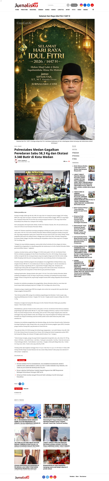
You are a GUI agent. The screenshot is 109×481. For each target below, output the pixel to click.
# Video (74, 159)
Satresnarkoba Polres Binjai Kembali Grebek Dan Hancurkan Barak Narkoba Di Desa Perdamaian (81, 240)
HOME (17, 9)
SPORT (68, 9)
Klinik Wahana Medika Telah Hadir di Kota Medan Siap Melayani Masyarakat (81, 168)
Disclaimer (83, 476)
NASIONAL (33, 9)
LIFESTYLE (61, 9)
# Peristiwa (75, 156)
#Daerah (26, 388)
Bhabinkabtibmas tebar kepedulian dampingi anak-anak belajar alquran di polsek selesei (55, 467)
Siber (77, 476)
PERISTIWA (24, 9)
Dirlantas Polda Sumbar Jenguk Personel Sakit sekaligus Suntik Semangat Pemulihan (80, 219)
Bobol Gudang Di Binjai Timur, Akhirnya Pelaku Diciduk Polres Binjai (81, 210)
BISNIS (53, 9)
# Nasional (75, 153)
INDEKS (85, 9)
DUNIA (47, 9)
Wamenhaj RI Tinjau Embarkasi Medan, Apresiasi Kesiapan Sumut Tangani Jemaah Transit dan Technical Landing (55, 421)
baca (65, 161)
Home (15, 146)
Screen (74, 5)
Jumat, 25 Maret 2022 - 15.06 (24, 161)
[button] (93, 9)
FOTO (73, 9)
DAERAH (40, 9)
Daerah (19, 146)
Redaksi (72, 476)
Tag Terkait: (18, 388)
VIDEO (79, 9)
